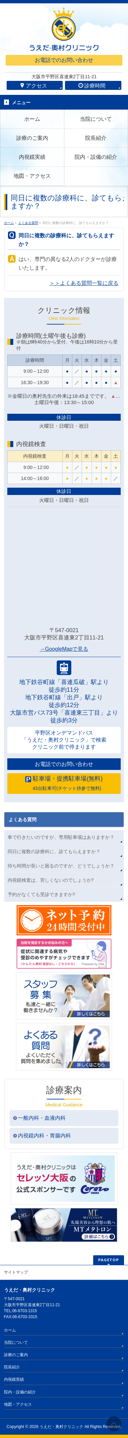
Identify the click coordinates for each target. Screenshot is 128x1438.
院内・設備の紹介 (20, 1392)
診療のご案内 (16, 1354)
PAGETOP (108, 1260)
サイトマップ (16, 1272)
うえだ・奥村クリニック (61, 1426)
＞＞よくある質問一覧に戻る (83, 283)
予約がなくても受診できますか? (41, 894)
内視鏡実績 (14, 1379)
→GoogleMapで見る (64, 649)
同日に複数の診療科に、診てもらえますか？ (54, 851)
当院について (16, 1342)
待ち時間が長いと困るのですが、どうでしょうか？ (61, 865)
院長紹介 (12, 1367)
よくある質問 (22, 819)
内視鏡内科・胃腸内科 (44, 1135)
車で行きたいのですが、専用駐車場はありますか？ (61, 837)
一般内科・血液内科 (42, 1118)
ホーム (10, 1330)
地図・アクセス (18, 1404)
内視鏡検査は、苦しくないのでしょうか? (51, 880)
